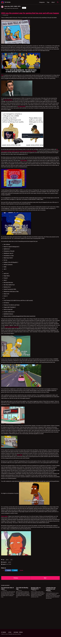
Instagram (16, 632)
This (2, 79)
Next (45, 601)
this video (35, 471)
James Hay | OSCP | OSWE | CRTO (12, 6)
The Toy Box (8, 2)
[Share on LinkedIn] (15, 593)
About (52, 2)
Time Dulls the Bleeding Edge (22, 612)
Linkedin (3, 632)
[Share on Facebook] (8, 593)
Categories (41, 2)
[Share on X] (3, 593)
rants (11, 582)
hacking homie (33, 113)
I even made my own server (29, 337)
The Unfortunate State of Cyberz (7, 612)
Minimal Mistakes (18, 634)
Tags (48, 2)
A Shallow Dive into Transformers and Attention (51, 613)
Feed (21, 632)
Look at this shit (10, 106)
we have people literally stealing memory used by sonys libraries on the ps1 (20, 158)
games (7, 582)
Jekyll (14, 634)
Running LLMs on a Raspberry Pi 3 (36, 612)
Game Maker (33, 167)
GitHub (9, 632)
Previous (16, 601)
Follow (25, 7)
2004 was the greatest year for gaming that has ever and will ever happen (30, 13)
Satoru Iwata (4, 536)
